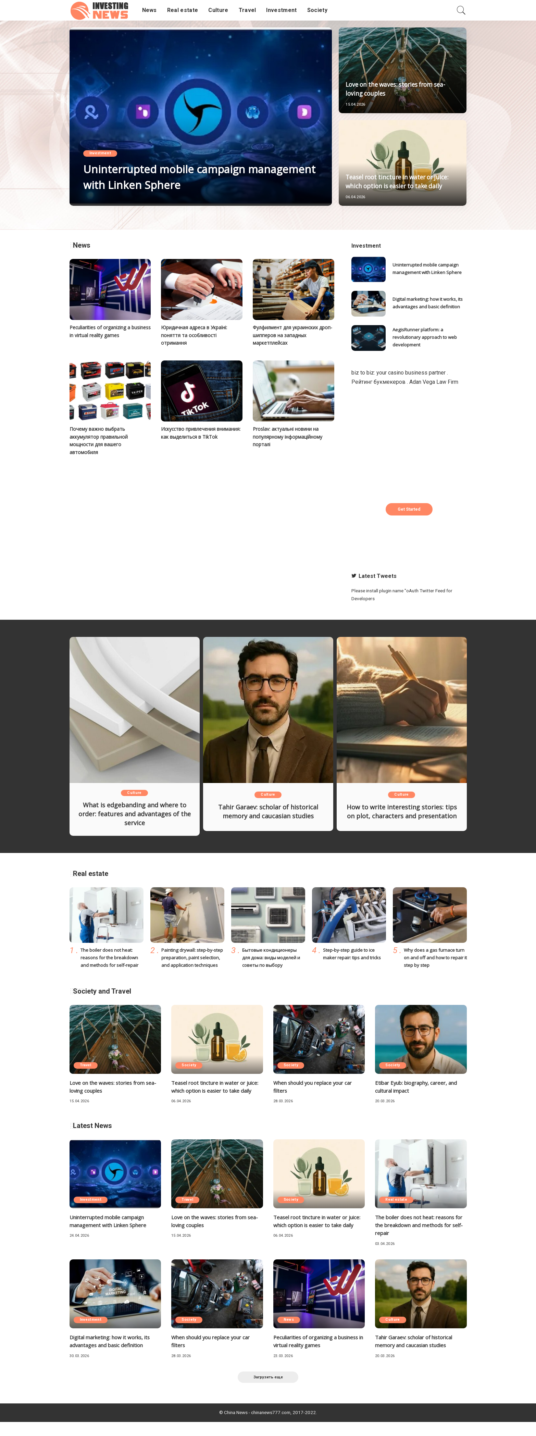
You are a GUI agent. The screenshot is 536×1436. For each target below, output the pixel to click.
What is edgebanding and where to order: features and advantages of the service (134, 813)
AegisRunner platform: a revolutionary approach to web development (426, 337)
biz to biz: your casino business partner (398, 372)
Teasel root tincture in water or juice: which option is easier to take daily (402, 177)
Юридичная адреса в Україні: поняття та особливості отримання (196, 335)
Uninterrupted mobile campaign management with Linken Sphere (187, 176)
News (289, 1333)
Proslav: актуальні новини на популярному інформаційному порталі (289, 436)
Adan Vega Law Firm (433, 382)
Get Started (409, 509)
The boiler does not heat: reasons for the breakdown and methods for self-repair (110, 956)
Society (189, 1070)
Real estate (397, 1213)
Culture (134, 793)
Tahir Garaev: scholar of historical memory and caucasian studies (268, 811)
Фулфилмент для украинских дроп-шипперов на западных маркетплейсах (288, 335)
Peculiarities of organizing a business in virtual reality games (314, 1354)
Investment (101, 154)
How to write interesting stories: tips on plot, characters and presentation (401, 813)
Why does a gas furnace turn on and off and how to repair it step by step (434, 956)
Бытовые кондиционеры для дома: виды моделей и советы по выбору (272, 956)
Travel (86, 1070)
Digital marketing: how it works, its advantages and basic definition (427, 303)
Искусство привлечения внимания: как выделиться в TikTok (195, 436)
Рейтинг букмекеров (378, 382)
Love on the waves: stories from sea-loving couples (397, 89)
